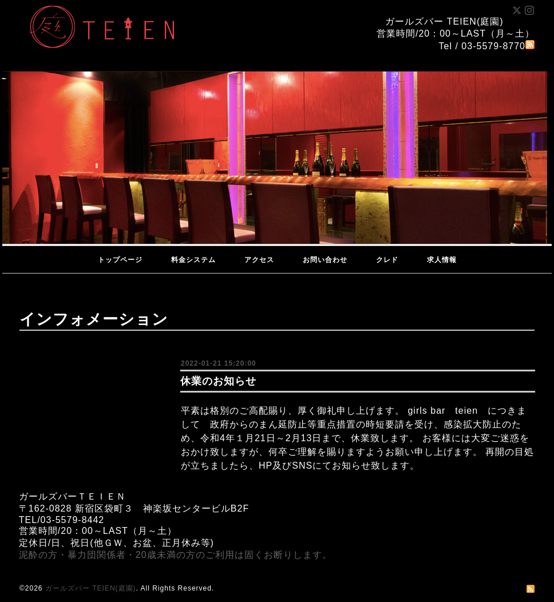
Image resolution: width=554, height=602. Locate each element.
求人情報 (442, 260)
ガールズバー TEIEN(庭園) (90, 588)
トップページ (120, 260)
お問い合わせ (325, 260)
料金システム (193, 260)
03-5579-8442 (73, 520)
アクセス (259, 260)
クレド (387, 260)
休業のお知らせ (218, 381)
